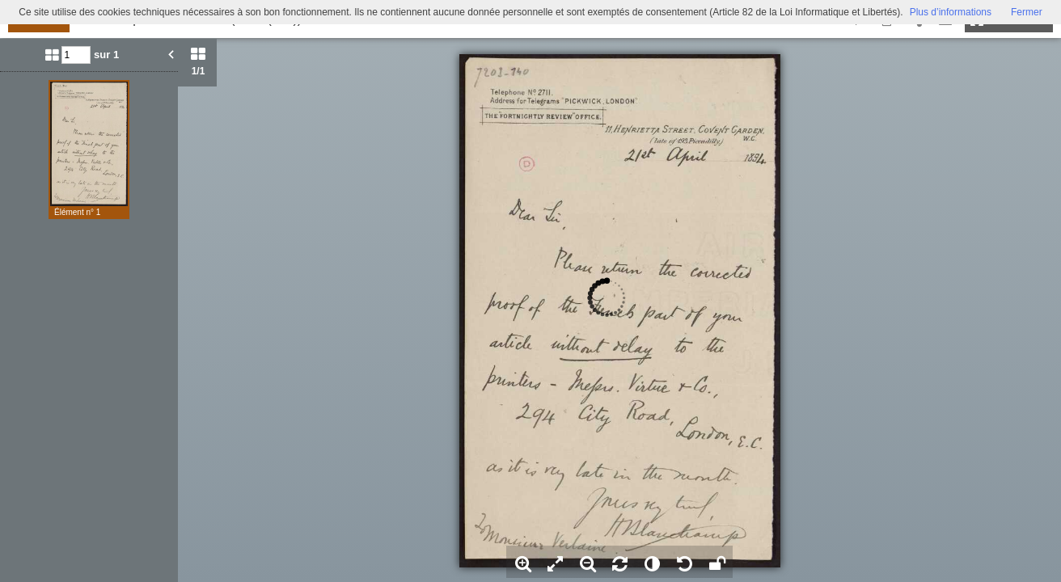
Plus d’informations (950, 12)
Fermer (1026, 12)
